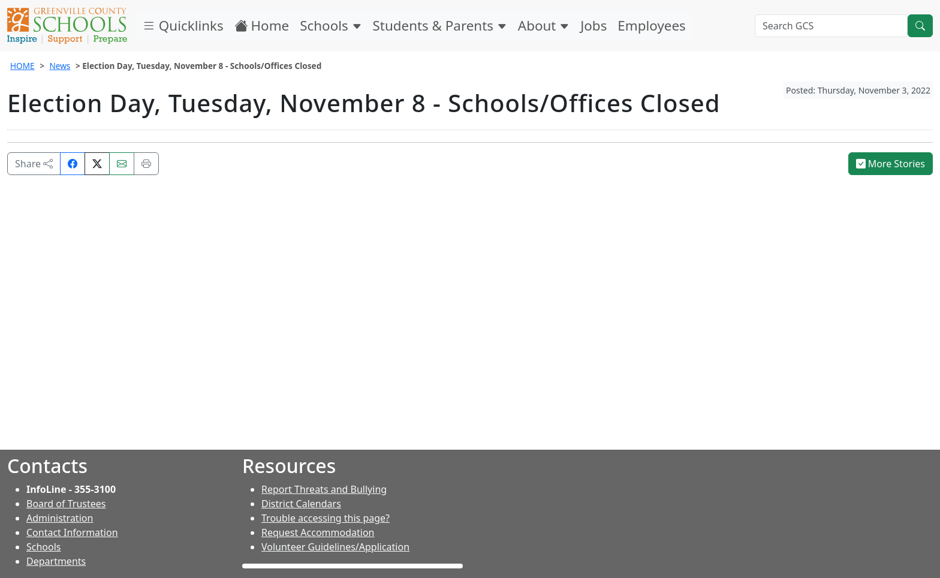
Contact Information (72, 532)
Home (262, 25)
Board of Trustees (66, 503)
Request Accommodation (317, 532)
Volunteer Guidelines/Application (335, 546)
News (59, 65)
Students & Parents (440, 25)
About (544, 25)
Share (34, 163)
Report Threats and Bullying (324, 489)
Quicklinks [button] (183, 25)
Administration (59, 518)
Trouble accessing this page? (325, 518)
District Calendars (301, 503)
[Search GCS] (831, 25)
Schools (330, 25)
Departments (56, 561)
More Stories (891, 163)
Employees (651, 25)
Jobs (593, 25)
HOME (22, 65)
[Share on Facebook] (72, 163)
